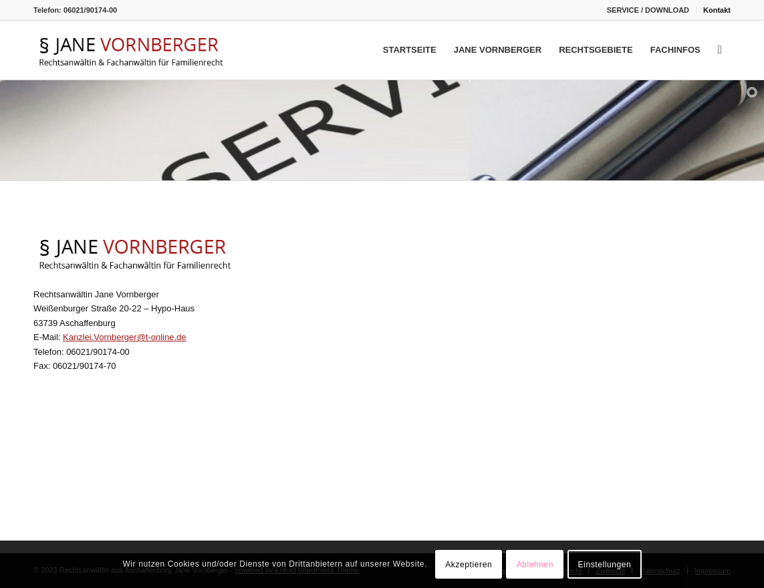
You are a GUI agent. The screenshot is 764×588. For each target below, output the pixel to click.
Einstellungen (605, 564)
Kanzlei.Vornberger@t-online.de (124, 337)
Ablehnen (535, 564)
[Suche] (720, 50)
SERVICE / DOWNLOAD (648, 10)
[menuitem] (648, 10)
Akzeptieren (468, 564)
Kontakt (717, 10)
